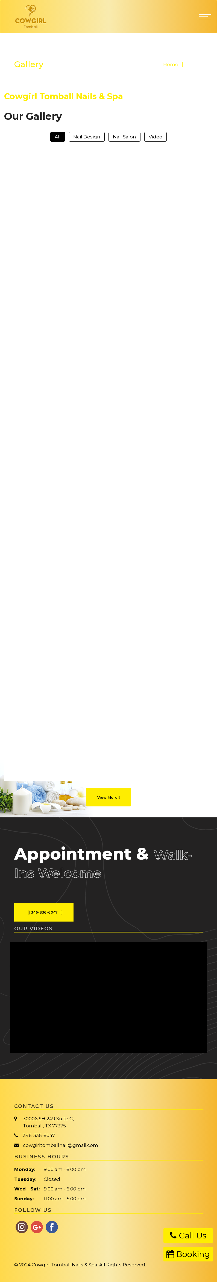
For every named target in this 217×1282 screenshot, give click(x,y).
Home (170, 64)
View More (108, 797)
